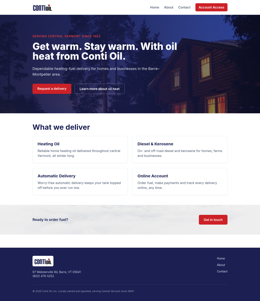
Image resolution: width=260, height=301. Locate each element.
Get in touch (213, 220)
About (168, 7)
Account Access (211, 7)
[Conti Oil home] (42, 7)
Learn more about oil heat (100, 89)
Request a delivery (51, 89)
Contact (184, 7)
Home (154, 7)
